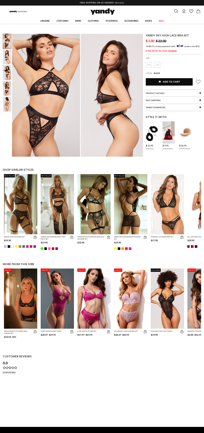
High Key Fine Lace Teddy (161, 331)
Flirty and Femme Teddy (51, 331)
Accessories (131, 20)
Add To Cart (169, 81)
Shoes (148, 20)
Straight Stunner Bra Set (162, 237)
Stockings (112, 20)
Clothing (93, 20)
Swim (78, 20)
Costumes (62, 20)
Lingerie (45, 20)
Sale (161, 20)
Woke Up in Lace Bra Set (14, 237)
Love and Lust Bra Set (86, 331)
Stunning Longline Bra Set (126, 331)
